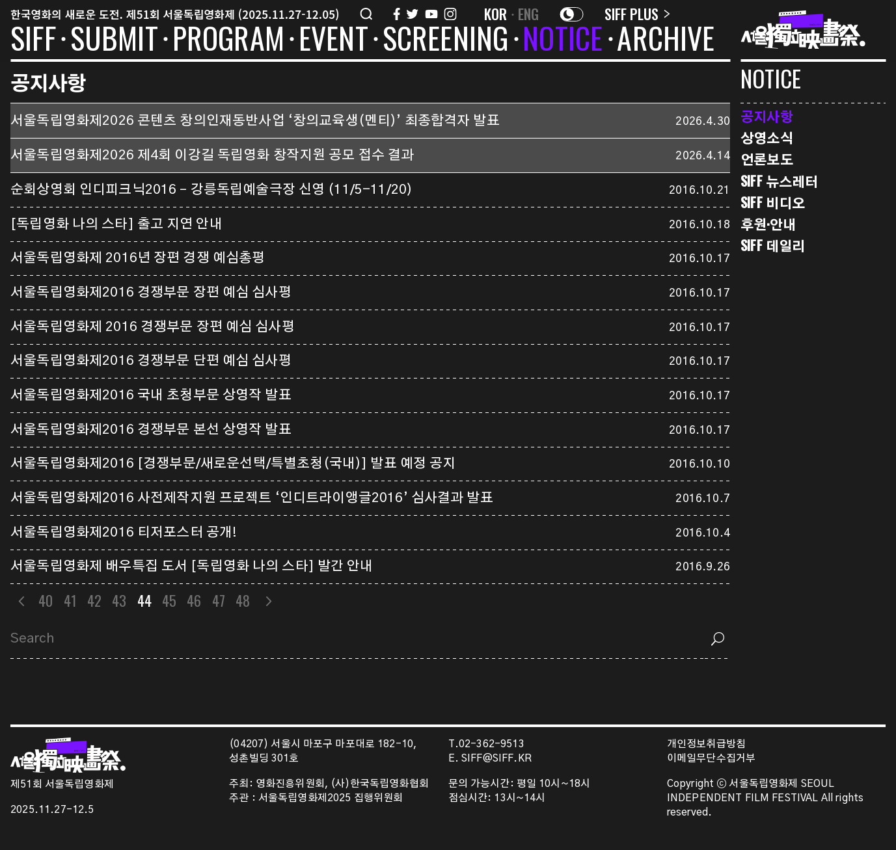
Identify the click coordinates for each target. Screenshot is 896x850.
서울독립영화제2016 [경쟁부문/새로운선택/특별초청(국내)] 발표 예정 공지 (232, 463)
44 (144, 600)
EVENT (333, 40)
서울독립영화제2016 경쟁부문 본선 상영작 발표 (151, 429)
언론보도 (766, 159)
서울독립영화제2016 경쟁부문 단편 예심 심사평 (151, 360)
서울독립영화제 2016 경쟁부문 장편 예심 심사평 (152, 327)
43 (119, 600)
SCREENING (446, 40)
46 (194, 600)
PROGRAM (228, 40)
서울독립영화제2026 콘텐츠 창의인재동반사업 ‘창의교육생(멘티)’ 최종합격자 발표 (255, 120)
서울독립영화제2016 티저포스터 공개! (123, 532)
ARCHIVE (665, 40)
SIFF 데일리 (772, 245)
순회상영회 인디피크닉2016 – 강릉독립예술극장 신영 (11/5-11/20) (211, 189)
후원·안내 (768, 224)
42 (94, 600)
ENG (528, 13)
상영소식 (766, 137)
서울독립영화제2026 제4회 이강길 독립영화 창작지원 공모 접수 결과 (212, 155)
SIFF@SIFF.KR (496, 759)
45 (169, 600)
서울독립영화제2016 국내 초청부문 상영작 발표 (151, 395)
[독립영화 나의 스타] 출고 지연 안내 (116, 224)
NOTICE (563, 40)
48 (243, 600)
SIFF (33, 40)
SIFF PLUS (637, 13)
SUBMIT (114, 40)
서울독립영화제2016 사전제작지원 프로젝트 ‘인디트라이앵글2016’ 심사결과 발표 (251, 498)
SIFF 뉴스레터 (779, 181)
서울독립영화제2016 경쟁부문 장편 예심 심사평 (151, 292)
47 (218, 600)
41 (70, 600)
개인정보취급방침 (706, 744)
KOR (496, 13)
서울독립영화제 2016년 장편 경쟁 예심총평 (137, 258)
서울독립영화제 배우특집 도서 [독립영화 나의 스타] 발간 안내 (191, 566)
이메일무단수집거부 (711, 759)
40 (45, 600)
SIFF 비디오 (772, 202)
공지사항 (766, 116)
